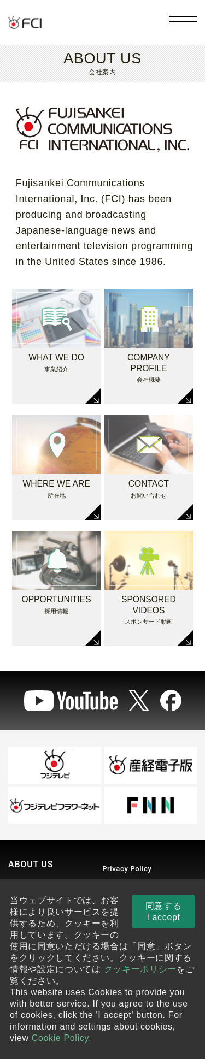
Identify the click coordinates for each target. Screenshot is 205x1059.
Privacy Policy (126, 869)
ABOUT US (30, 864)
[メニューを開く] (183, 21)
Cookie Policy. (61, 1038)
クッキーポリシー (140, 969)
